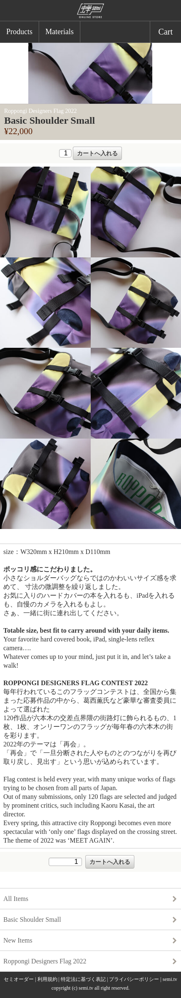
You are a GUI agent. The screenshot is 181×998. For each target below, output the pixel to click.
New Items (17, 940)
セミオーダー (19, 979)
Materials (59, 31)
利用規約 (47, 979)
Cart (166, 31)
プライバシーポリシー (134, 979)
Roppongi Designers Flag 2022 (45, 961)
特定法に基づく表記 (83, 979)
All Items (15, 898)
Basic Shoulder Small (32, 919)
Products (19, 31)
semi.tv (170, 979)
